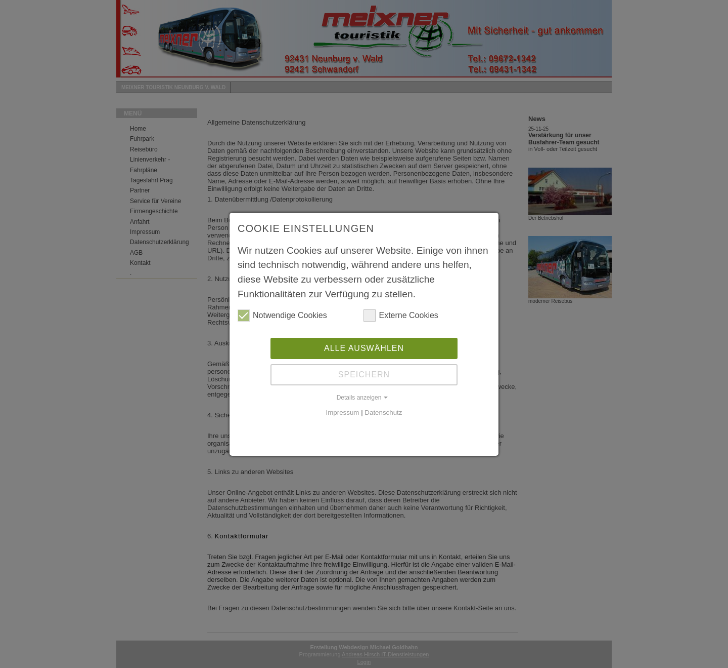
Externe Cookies (400, 315)
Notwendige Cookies (282, 315)
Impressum (342, 412)
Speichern (364, 374)
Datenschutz (383, 412)
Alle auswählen (364, 348)
